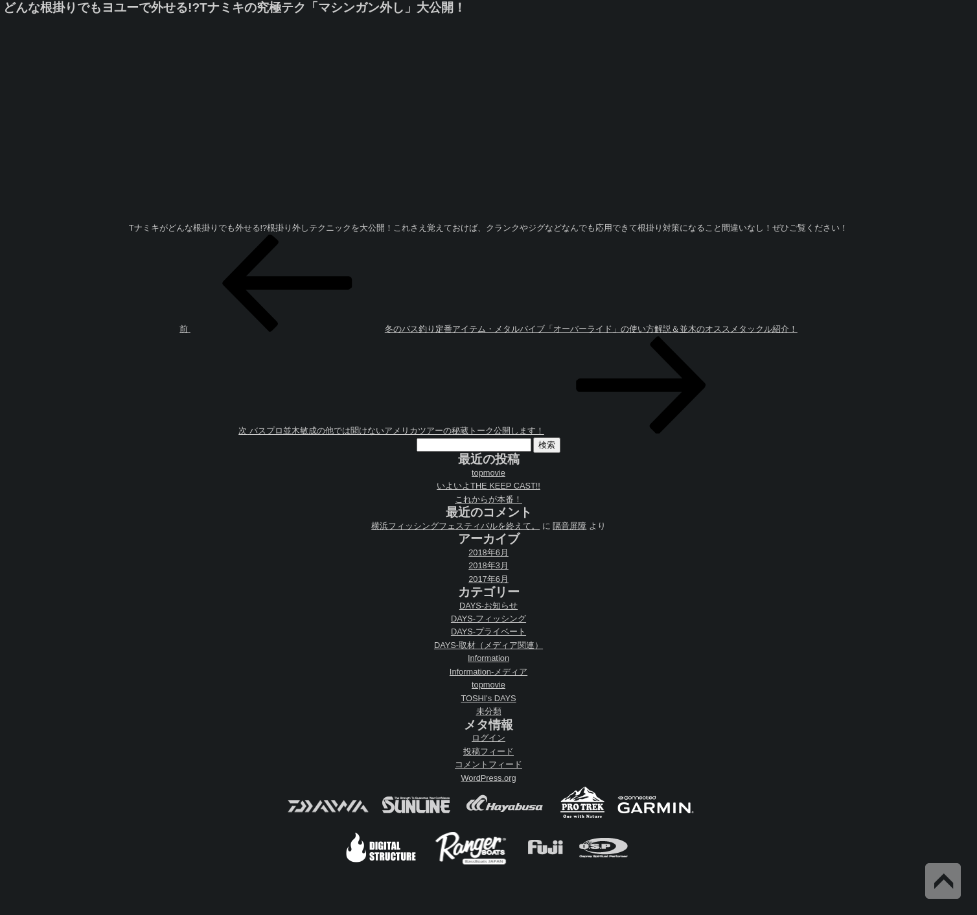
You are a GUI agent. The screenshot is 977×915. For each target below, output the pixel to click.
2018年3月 (488, 565)
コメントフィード (488, 764)
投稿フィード (488, 751)
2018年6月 (488, 552)
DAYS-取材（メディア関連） (488, 645)
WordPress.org (488, 778)
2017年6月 (488, 579)
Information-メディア (488, 672)
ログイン (488, 738)
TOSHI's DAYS (488, 698)
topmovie (488, 473)
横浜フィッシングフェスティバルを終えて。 (455, 526)
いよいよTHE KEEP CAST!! (488, 486)
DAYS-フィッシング (488, 618)
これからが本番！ (488, 499)
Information (488, 658)
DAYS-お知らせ (488, 605)
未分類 (488, 711)
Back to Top (943, 881)
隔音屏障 (569, 526)
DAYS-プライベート (488, 631)
